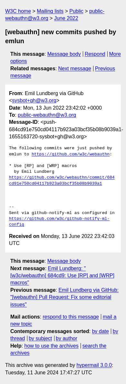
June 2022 (66, 18)
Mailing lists (50, 11)
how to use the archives (51, 346)
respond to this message (71, 317)
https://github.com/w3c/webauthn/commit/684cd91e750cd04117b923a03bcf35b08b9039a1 (62, 180)
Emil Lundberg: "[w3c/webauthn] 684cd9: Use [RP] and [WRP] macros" (62, 276)
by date (100, 331)
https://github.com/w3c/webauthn (71, 154)
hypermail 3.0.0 (93, 365)
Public (76, 11)
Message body (64, 54)
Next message (74, 68)
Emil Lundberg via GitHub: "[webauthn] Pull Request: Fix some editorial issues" (64, 297)
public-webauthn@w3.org (47, 115)
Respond (95, 54)
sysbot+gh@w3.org (34, 100)
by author (66, 338)
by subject (40, 338)
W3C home (18, 11)
